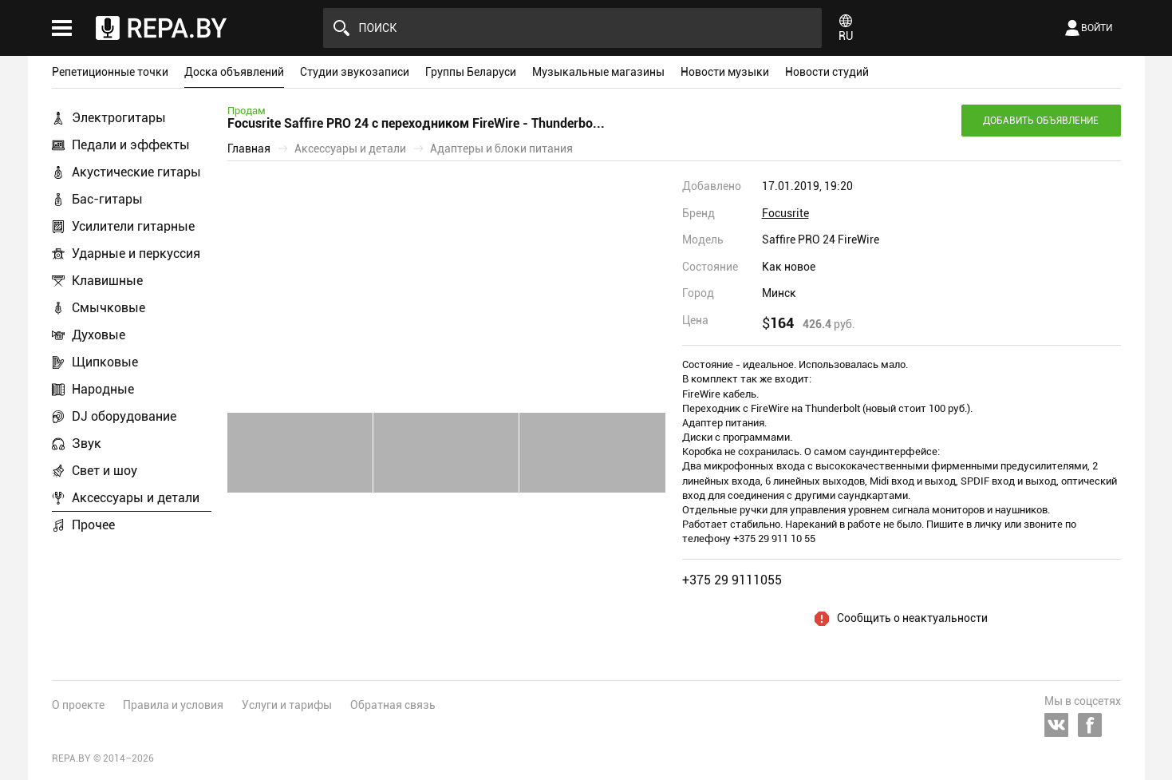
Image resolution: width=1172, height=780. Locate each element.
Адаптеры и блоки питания (501, 148)
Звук (86, 443)
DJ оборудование (124, 416)
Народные (103, 389)
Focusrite (785, 213)
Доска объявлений (234, 71)
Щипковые (105, 362)
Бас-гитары (107, 199)
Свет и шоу (104, 470)
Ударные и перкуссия (136, 253)
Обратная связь (393, 705)
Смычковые (108, 307)
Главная (248, 148)
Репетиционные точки (110, 71)
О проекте (78, 705)
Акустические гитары (136, 172)
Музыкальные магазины (598, 71)
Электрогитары (119, 117)
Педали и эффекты (131, 144)
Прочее (93, 525)
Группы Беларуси (470, 71)
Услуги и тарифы (287, 705)
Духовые (98, 334)
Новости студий (827, 71)
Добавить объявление (1041, 120)
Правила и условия (173, 705)
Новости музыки (725, 71)
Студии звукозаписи (354, 71)
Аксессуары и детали (135, 497)
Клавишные (107, 280)
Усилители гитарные (133, 226)
